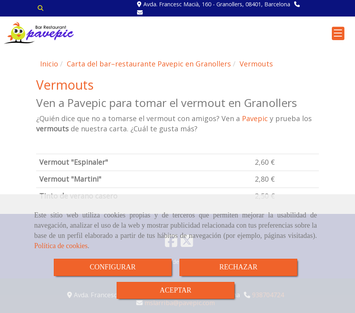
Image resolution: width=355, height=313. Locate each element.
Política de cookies (61, 246)
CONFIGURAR (112, 267)
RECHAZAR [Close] (238, 267)
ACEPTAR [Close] (176, 290)
